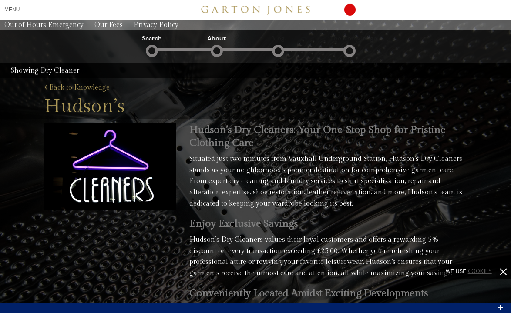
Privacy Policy (156, 25)
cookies (480, 271)
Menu (12, 10)
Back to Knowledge (77, 88)
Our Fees (108, 25)
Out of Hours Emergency (44, 25)
